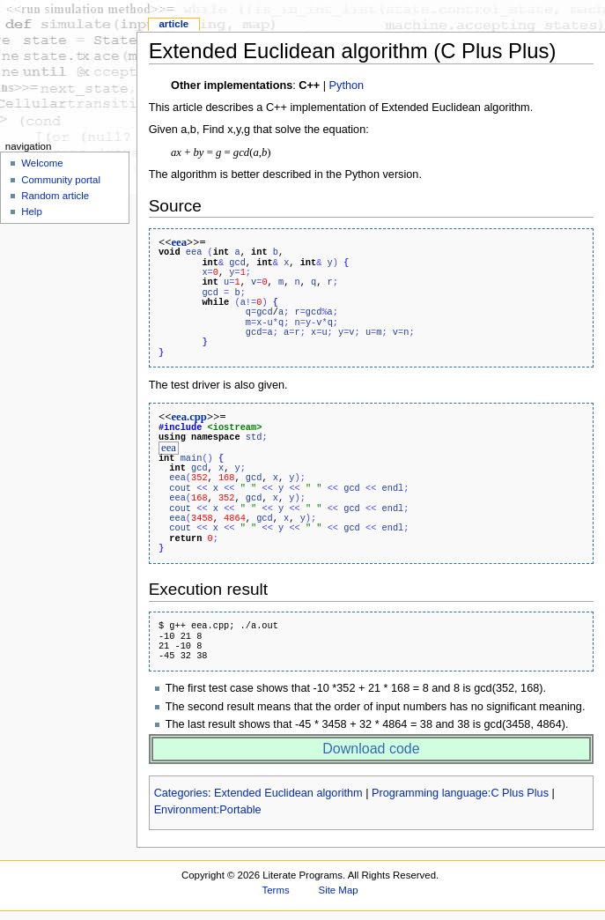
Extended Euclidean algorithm (288, 792)
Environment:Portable (208, 809)
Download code (370, 747)
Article (173, 24)
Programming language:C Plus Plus (460, 792)
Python (347, 85)
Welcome (42, 163)
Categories (181, 792)
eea (179, 242)
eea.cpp (189, 417)
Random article (55, 195)
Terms (276, 889)
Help (31, 211)
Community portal (60, 179)
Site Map (338, 889)
